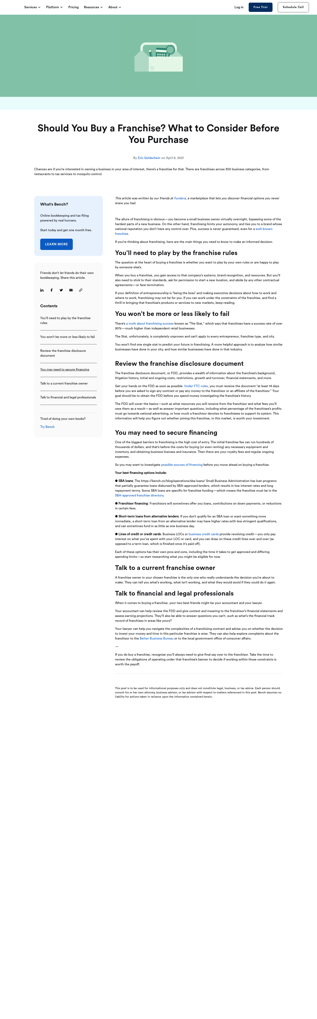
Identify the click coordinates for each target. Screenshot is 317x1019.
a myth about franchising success (149, 323)
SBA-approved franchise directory (139, 495)
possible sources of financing (182, 464)
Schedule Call (293, 7)
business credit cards (204, 534)
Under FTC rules (195, 386)
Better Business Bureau (156, 638)
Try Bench (47, 427)
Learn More (56, 244)
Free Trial (260, 7)
